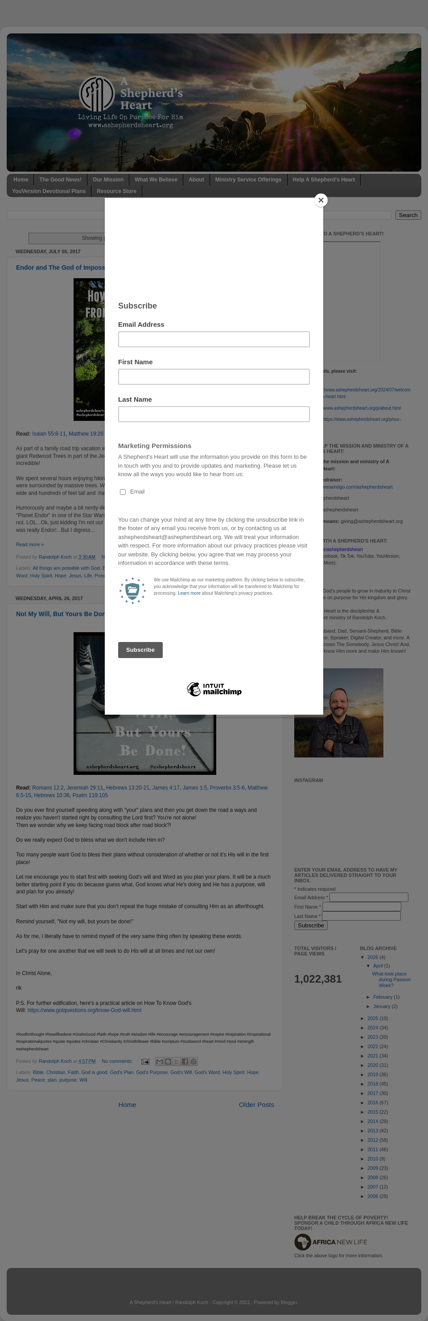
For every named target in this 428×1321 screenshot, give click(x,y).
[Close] (321, 200)
